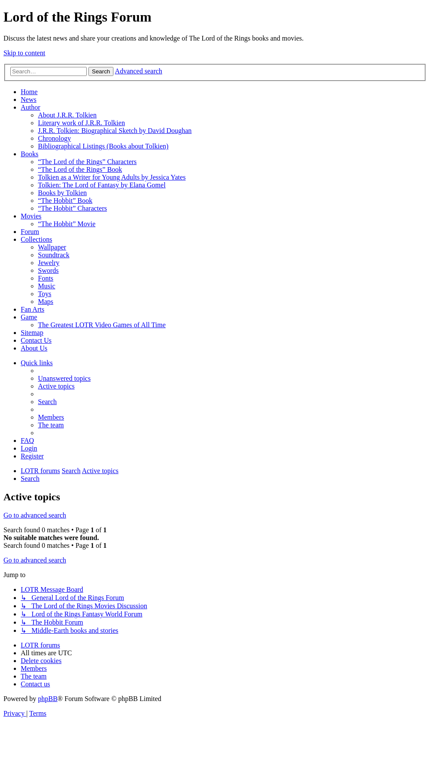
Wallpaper (52, 247)
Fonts (45, 278)
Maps (45, 301)
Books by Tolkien (62, 192)
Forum (30, 231)
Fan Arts (32, 309)
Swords (48, 270)
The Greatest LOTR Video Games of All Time (102, 324)
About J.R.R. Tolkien (67, 115)
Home (29, 91)
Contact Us (36, 340)
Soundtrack (53, 255)
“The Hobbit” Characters (72, 208)
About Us (34, 348)
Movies (31, 216)
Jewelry (49, 262)
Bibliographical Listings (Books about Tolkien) (103, 146)
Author (30, 107)
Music (46, 286)
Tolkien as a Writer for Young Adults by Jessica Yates (111, 177)
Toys (44, 293)
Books (29, 154)
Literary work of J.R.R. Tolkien (81, 122)
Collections (36, 239)
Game (29, 317)
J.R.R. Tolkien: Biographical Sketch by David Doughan (114, 130)
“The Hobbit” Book (65, 200)
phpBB (47, 698)
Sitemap (32, 332)
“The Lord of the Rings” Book (80, 169)
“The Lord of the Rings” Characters (87, 161)
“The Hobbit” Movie (66, 223)
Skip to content (24, 53)
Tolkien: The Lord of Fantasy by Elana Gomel (102, 185)
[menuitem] (64, 378)
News (28, 99)
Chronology (54, 138)
